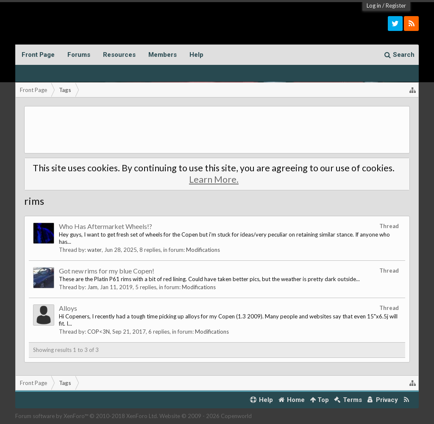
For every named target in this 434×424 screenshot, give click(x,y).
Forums (78, 55)
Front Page (38, 55)
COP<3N (98, 331)
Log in (374, 5)
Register (396, 5)
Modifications (203, 249)
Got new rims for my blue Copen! (106, 271)
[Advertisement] (217, 130)
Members (162, 55)
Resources (119, 55)
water (94, 249)
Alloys (68, 308)
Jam (92, 287)
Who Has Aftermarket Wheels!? (105, 226)
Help (196, 55)
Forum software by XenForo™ (86, 416)
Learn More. (214, 179)
